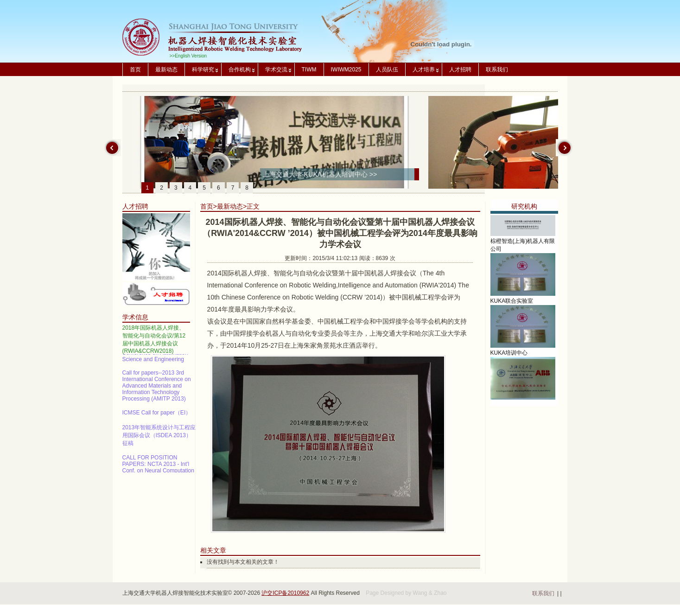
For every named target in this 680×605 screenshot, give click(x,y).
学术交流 (276, 69)
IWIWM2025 (346, 69)
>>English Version (188, 55)
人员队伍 (387, 69)
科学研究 (203, 69)
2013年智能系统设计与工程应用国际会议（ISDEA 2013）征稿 (159, 436)
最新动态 (166, 69)
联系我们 (497, 69)
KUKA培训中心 (509, 355)
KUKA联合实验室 (512, 303)
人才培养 (424, 69)
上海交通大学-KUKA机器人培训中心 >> (320, 174)
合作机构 (240, 69)
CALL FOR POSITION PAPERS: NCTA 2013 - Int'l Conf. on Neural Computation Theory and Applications (158, 468)
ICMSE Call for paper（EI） (156, 413)
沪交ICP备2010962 (285, 593)
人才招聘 (460, 69)
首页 (135, 69)
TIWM (309, 69)
